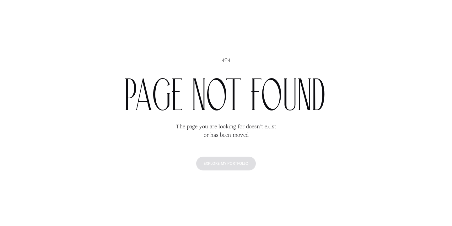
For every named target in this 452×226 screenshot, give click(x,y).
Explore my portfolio (226, 163)
